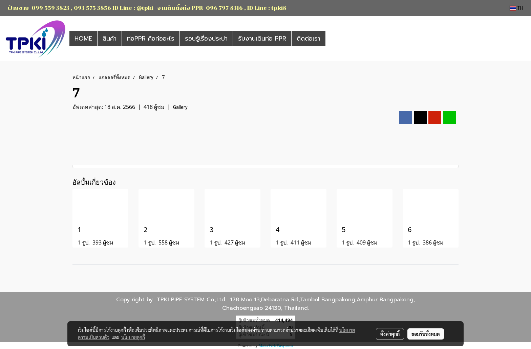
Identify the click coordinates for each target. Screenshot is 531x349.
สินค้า (109, 38)
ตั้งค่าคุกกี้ (390, 334)
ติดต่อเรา (308, 38)
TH (516, 8)
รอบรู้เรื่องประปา (206, 38)
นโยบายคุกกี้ (133, 337)
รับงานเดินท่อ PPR (262, 38)
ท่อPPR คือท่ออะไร (150, 38)
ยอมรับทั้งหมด (425, 334)
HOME (83, 38)
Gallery (180, 107)
